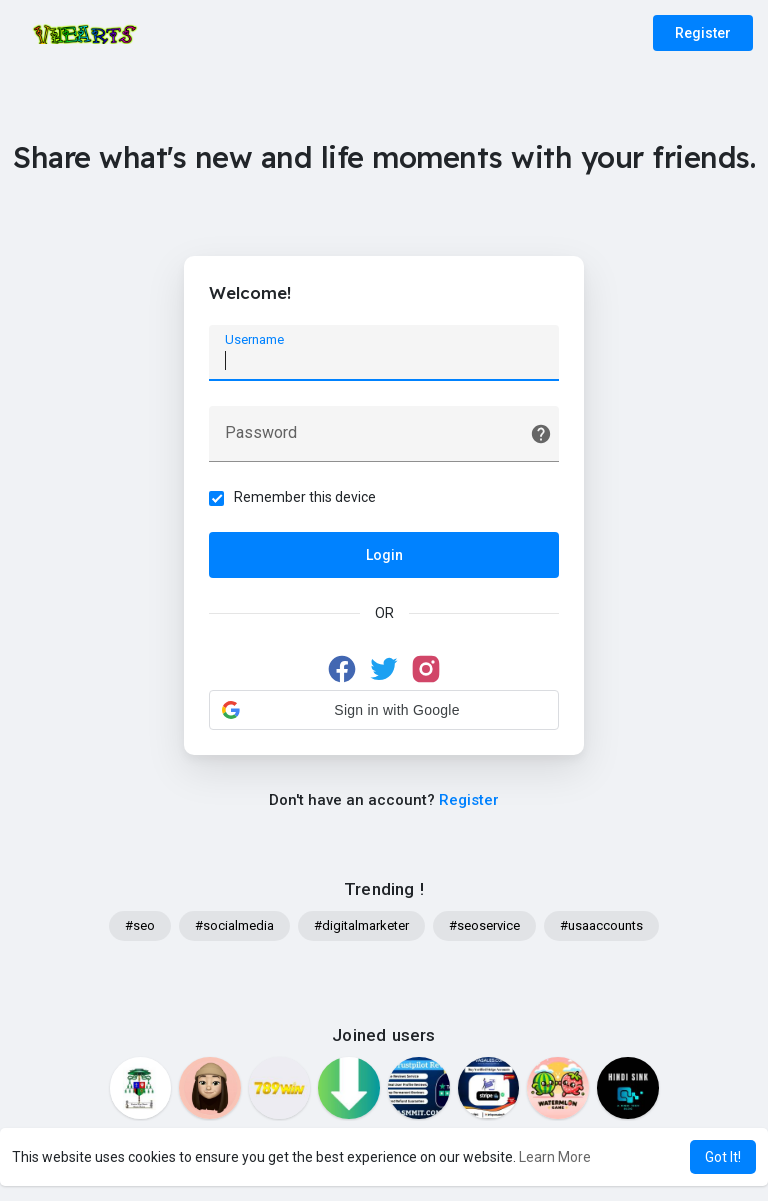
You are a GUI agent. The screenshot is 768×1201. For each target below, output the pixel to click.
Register (703, 33)
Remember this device (305, 497)
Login (384, 555)
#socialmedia (234, 925)
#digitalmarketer (361, 925)
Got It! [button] (723, 1157)
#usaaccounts (601, 925)
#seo (140, 925)
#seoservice (484, 925)
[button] (384, 710)
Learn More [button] (555, 1157)
